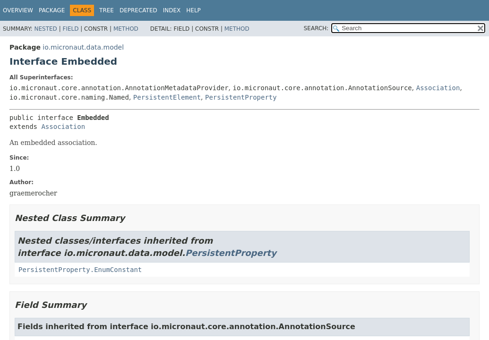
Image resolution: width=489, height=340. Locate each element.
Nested (45, 29)
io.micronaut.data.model (83, 47)
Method (125, 29)
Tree (106, 10)
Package (52, 10)
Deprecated (138, 10)
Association (438, 88)
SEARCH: (316, 28)
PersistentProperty (241, 97)
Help (193, 10)
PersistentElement (167, 97)
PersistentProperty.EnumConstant (80, 269)
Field (70, 29)
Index (172, 10)
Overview (18, 10)
